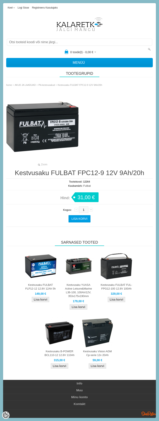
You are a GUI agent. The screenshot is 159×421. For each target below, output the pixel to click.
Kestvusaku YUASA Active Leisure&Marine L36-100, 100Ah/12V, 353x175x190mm (78, 290)
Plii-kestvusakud (47, 85)
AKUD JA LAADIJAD (25, 85)
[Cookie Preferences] (6, 415)
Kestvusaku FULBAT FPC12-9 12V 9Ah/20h (80, 85)
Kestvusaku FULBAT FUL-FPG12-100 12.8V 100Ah (116, 286)
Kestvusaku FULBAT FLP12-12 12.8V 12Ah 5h (40, 286)
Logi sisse (23, 7)
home (9, 85)
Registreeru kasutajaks (45, 7)
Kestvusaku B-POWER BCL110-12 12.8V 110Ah (60, 353)
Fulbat (87, 185)
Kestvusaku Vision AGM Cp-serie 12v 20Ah (97, 353)
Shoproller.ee (148, 414)
